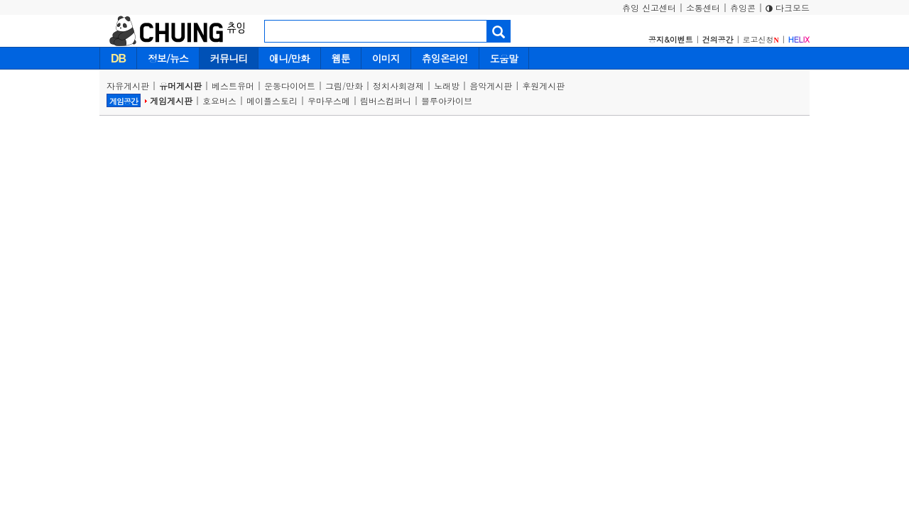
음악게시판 (490, 85)
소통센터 (703, 7)
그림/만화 (344, 85)
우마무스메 (328, 100)
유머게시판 (180, 85)
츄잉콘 (743, 7)
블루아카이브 (446, 100)
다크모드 (788, 7)
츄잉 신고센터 (649, 7)
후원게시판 (543, 85)
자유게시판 (128, 85)
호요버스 (219, 100)
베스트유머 (233, 85)
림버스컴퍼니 (385, 100)
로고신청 (761, 39)
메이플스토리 (272, 100)
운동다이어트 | (294, 85)
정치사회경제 (398, 85)
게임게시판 (171, 100)
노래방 (446, 85)
